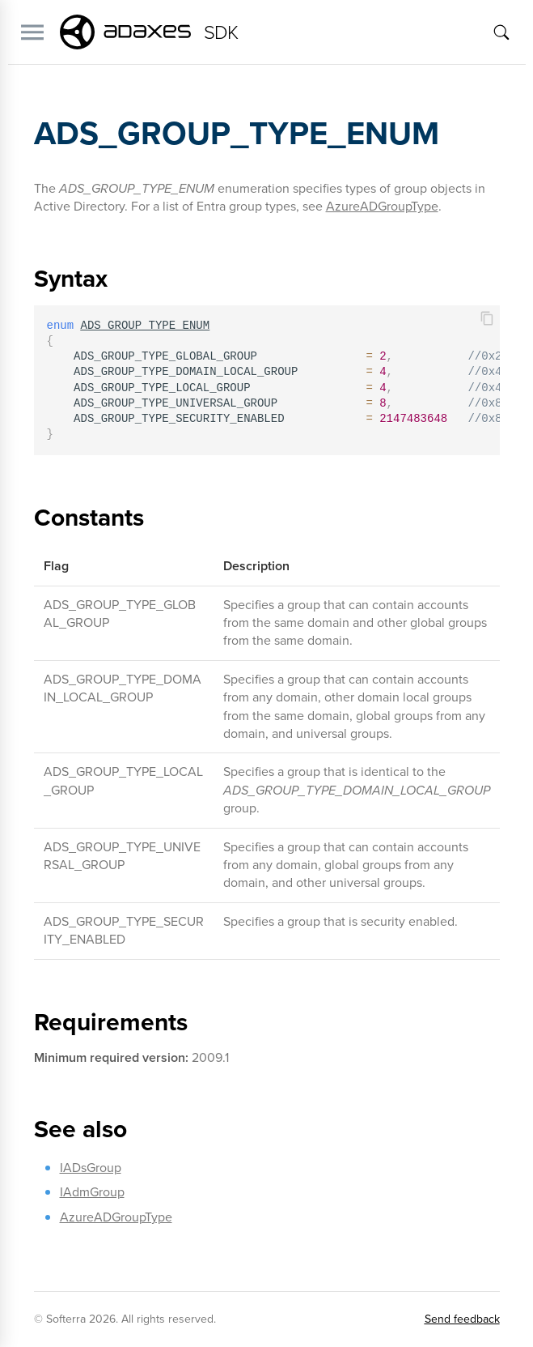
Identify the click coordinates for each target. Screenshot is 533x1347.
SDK (221, 32)
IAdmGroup (92, 1192)
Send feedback (462, 1319)
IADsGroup (90, 1167)
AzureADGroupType (382, 206)
